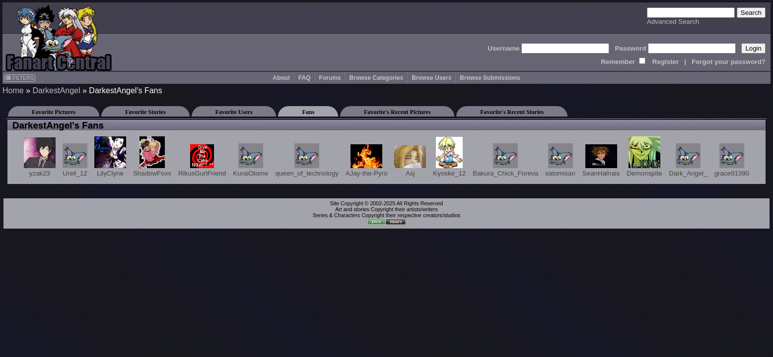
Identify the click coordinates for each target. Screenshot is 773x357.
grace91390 (731, 160)
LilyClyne (110, 156)
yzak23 (40, 157)
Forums (330, 77)
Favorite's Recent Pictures (397, 112)
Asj (410, 161)
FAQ (304, 77)
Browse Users (431, 77)
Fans (308, 112)
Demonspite (644, 156)
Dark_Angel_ (688, 160)
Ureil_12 (75, 160)
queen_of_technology (306, 160)
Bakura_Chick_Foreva (505, 160)
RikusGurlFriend (202, 160)
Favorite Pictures (53, 112)
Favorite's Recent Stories (512, 112)
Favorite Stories (145, 112)
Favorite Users (234, 112)
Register (665, 61)
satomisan (560, 160)
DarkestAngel (56, 90)
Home (13, 90)
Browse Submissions (490, 77)
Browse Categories (377, 77)
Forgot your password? (729, 61)
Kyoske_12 (449, 157)
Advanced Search (673, 21)
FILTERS (19, 78)
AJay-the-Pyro (366, 160)
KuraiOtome (250, 160)
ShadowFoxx (152, 156)
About (281, 77)
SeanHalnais (601, 160)
